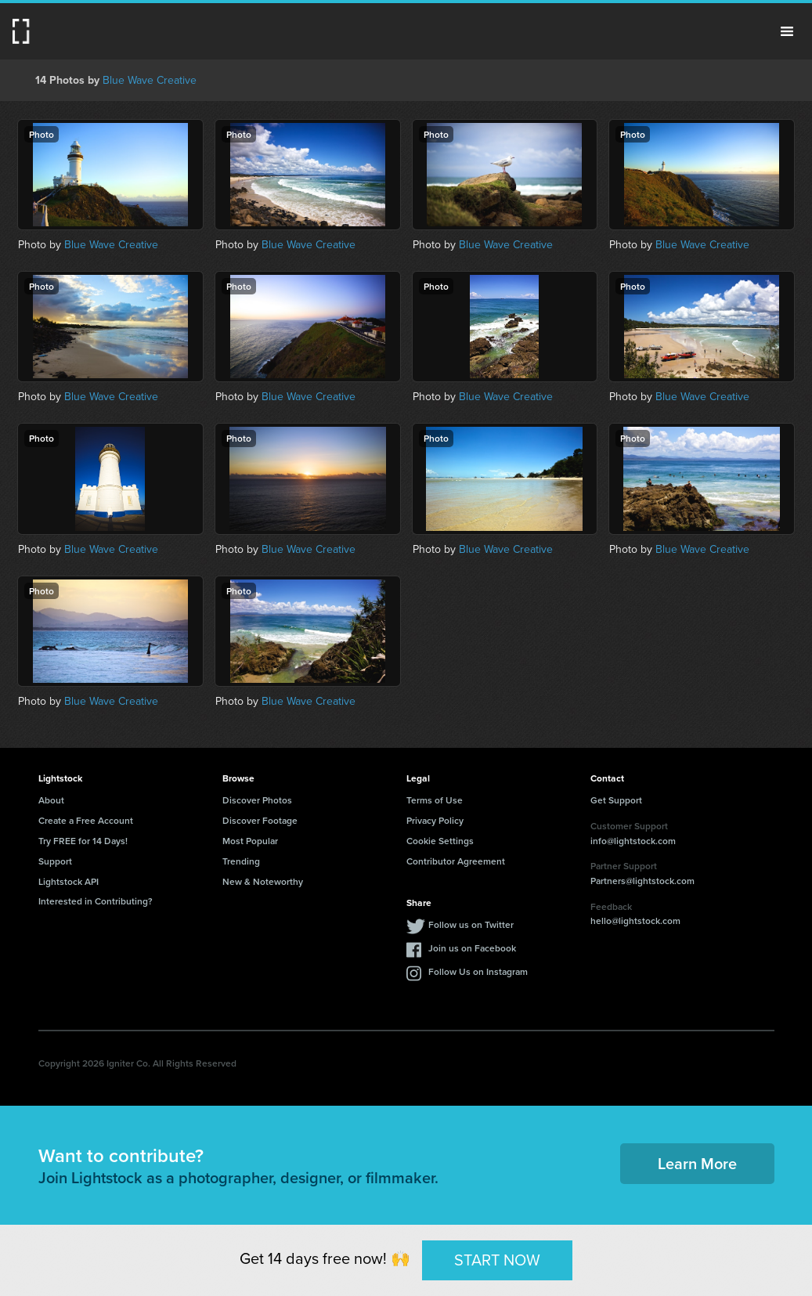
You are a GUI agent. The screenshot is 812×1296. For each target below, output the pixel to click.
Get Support (616, 800)
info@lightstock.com (633, 840)
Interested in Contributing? (95, 901)
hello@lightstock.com (635, 920)
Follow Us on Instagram (478, 971)
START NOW (497, 1260)
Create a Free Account (85, 820)
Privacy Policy (435, 820)
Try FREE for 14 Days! (83, 840)
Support (55, 861)
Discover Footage (260, 820)
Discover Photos (257, 800)
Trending (241, 861)
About (51, 800)
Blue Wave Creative (150, 80)
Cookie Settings (440, 840)
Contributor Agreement (455, 861)
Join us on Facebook (472, 948)
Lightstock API (68, 881)
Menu (786, 31)
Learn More (697, 1163)
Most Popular (250, 840)
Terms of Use (434, 800)
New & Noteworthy (262, 881)
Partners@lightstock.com (642, 880)
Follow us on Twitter (471, 924)
